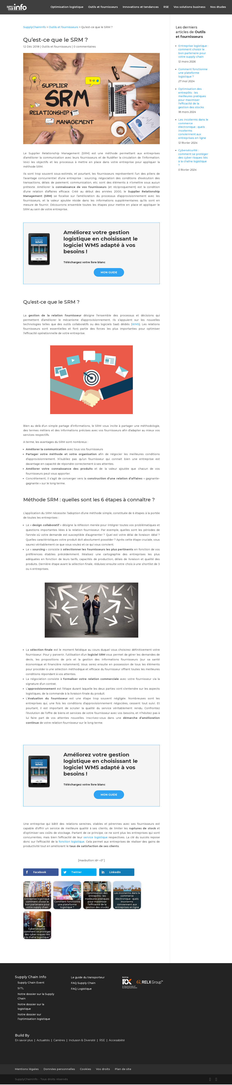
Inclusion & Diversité (82, 1041)
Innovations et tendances (141, 7)
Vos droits (103, 1070)
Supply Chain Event (31, 983)
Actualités (43, 1041)
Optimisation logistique (67, 7)
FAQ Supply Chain (83, 983)
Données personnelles (59, 1070)
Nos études (218, 7)
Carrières (59, 1041)
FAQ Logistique (81, 989)
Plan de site (123, 1070)
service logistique (95, 838)
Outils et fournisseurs (103, 7)
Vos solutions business (189, 7)
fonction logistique (72, 842)
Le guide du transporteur (88, 978)
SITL (21, 989)
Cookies (85, 1070)
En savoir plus (24, 1041)
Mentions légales (27, 1070)
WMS (135, 325)
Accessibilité (117, 1041)
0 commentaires (85, 47)
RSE (166, 7)
